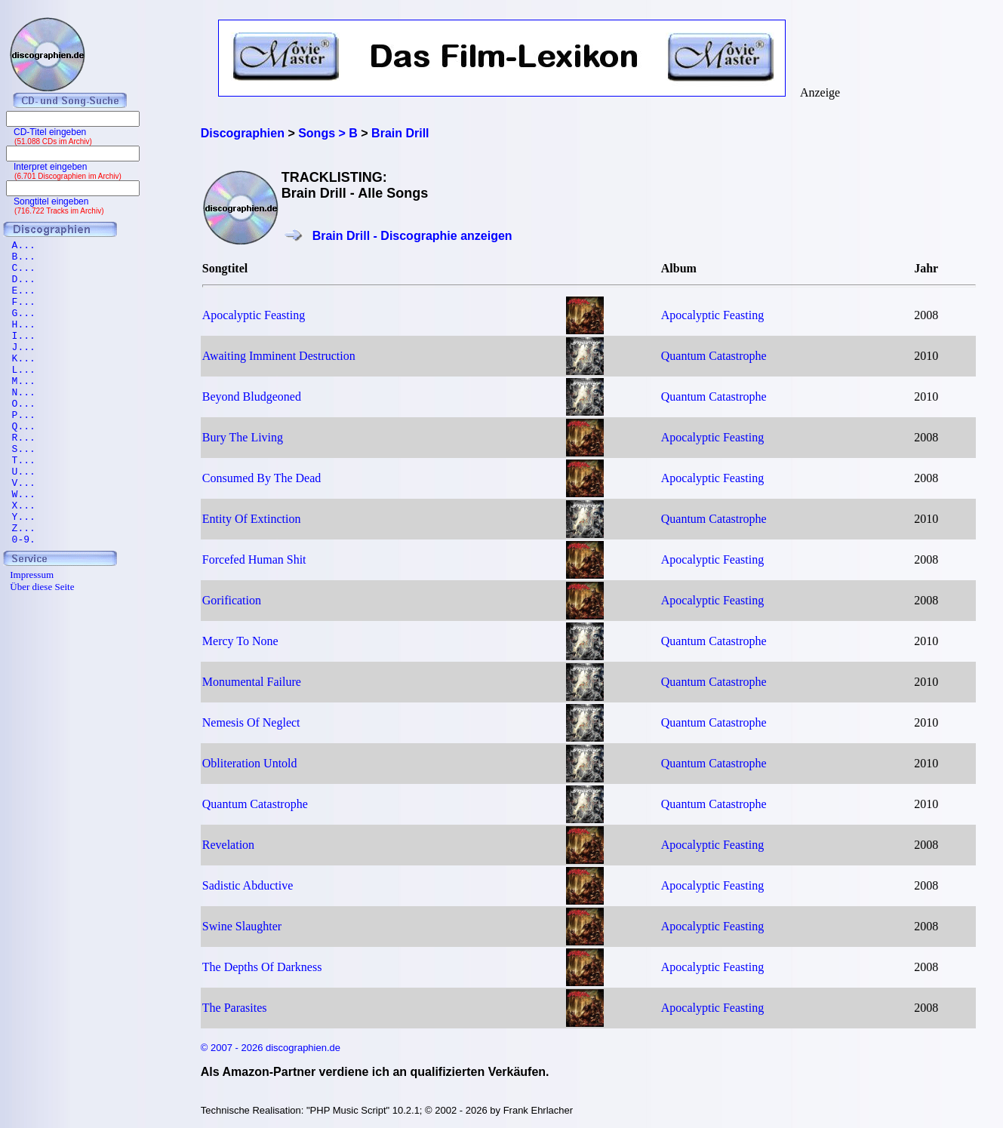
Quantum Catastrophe (714, 355)
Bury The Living (242, 437)
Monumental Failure (251, 681)
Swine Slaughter (242, 926)
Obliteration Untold (249, 763)
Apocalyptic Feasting (253, 315)
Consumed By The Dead (261, 478)
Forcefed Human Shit (254, 559)
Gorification (231, 600)
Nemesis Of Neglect (251, 722)
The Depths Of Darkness (262, 966)
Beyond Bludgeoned (251, 396)
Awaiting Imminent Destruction (278, 355)
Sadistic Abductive (247, 885)
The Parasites (234, 1007)
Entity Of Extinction (251, 518)
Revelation (228, 844)
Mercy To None (240, 641)
